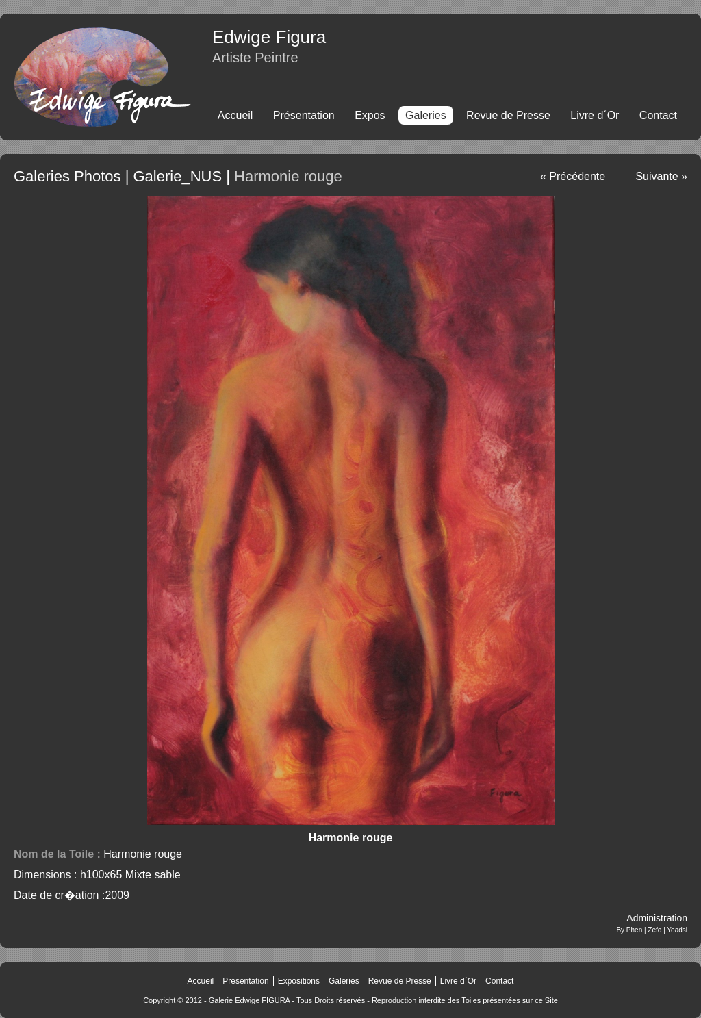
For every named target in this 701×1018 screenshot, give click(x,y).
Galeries (344, 981)
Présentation (304, 115)
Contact (658, 115)
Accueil (235, 115)
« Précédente (572, 176)
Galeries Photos (67, 176)
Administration (656, 918)
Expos (370, 115)
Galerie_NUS (177, 176)
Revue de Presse (508, 115)
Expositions (299, 981)
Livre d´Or (594, 115)
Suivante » (661, 176)
